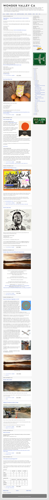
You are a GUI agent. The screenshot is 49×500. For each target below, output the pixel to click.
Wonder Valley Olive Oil (12, 122)
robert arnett (26, 204)
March (36, 109)
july (13, 487)
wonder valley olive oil (24, 163)
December (36, 80)
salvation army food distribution (10, 163)
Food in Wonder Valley (7, 119)
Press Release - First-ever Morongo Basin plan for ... (40, 86)
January (36, 111)
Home (17, 490)
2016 (35, 113)
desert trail (7, 375)
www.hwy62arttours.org (9, 201)
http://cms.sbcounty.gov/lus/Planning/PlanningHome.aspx (12, 64)
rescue (10, 454)
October (36, 83)
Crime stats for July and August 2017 (10, 458)
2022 (35, 73)
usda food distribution (18, 163)
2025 (35, 70)
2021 (35, 74)
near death (7, 454)
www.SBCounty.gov (6, 73)
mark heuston (18, 204)
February (36, 110)
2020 (35, 75)
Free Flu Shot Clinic (7, 207)
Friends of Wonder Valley (37, 46)
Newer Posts (5, 490)
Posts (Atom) (9, 492)
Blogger (30, 496)
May (35, 106)
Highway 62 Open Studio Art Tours (9, 167)
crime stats (11, 487)
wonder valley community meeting (10, 294)
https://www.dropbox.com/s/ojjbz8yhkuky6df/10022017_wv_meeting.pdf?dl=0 (17, 285)
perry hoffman (22, 204)
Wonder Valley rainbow (7, 379)
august (8, 487)
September (36, 84)
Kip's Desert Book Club (7, 79)
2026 (35, 69)
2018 (35, 78)
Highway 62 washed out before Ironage (10, 402)
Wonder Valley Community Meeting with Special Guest (13, 252)
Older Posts (28, 490)
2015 (35, 114)
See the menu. (5, 146)
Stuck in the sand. (6, 432)
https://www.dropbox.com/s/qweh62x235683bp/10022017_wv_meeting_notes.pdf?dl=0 (17, 287)
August (36, 102)
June (35, 105)
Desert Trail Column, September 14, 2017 (11, 299)
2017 (6, 487)
